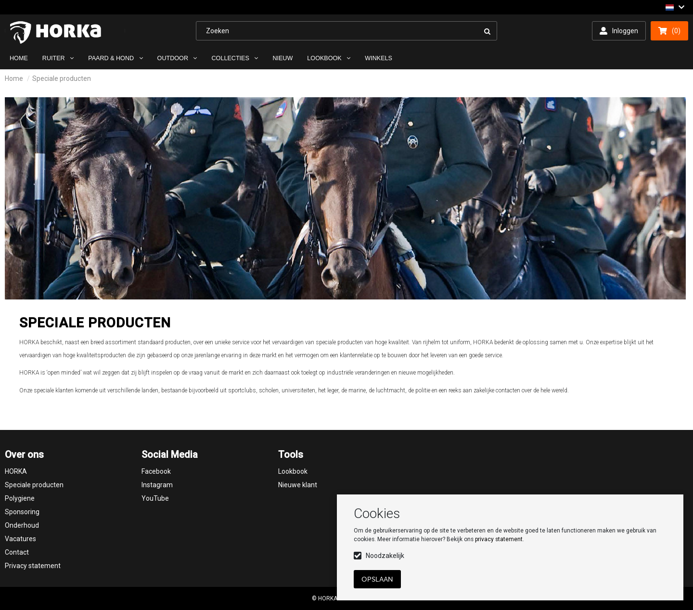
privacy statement (499, 539)
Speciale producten (61, 78)
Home (14, 78)
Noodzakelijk (385, 555)
